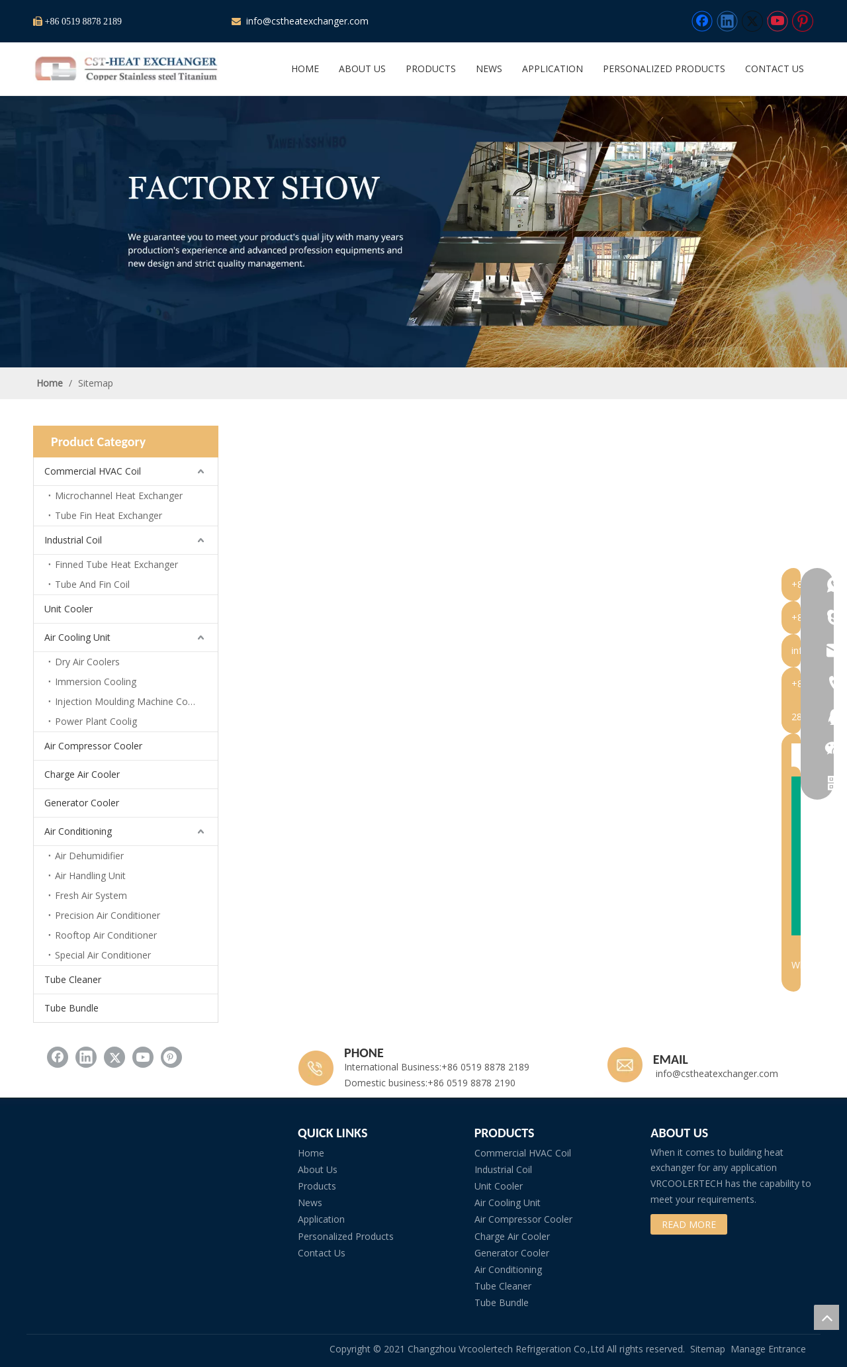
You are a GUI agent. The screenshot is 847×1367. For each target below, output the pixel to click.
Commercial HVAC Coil (92, 471)
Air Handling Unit (90, 875)
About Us (317, 1169)
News (310, 1202)
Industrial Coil (73, 540)
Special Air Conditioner (103, 955)
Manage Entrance (768, 1349)
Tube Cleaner (72, 979)
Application (321, 1219)
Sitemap (707, 1349)
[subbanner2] (423, 231)
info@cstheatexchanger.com (306, 21)
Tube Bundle (71, 1008)
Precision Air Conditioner (107, 915)
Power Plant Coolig (96, 721)
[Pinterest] (802, 21)
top (826, 1317)
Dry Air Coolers (87, 661)
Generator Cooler (81, 802)
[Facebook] (702, 21)
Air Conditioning (78, 831)
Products (317, 1186)
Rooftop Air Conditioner (106, 935)
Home (311, 1153)
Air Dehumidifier (89, 855)
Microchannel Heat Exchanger (119, 495)
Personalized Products (346, 1236)
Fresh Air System (91, 895)
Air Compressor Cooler (93, 745)
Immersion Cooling (95, 681)
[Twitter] (752, 21)
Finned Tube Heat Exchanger (116, 564)
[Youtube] (777, 21)
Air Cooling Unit (77, 637)
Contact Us (321, 1253)
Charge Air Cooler (82, 774)
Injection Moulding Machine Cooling (131, 701)
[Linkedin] (727, 21)
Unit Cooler (68, 608)
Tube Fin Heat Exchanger (108, 515)
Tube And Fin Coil (92, 584)
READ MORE (689, 1224)
